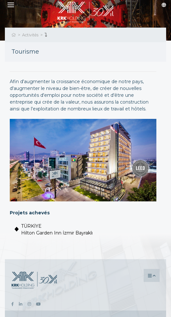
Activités (30, 34)
